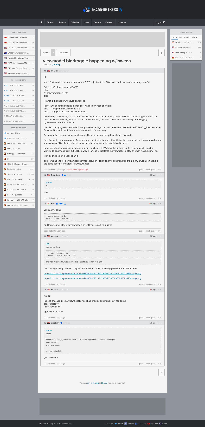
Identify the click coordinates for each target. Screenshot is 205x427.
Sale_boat (55, 175)
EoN (53, 204)
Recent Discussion (19, 128)
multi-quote (150, 170)
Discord (130, 424)
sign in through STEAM (96, 383)
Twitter (120, 424)
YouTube (154, 424)
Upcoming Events (18, 80)
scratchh (55, 323)
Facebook (142, 424)
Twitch (164, 424)
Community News (19, 32)
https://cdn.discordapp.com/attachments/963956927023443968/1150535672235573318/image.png (92, 273)
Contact (41, 423)
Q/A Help (56, 64)
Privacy (49, 423)
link (159, 170)
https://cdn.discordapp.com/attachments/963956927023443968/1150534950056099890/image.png (92, 278)
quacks (54, 71)
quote (141, 170)
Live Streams (186, 32)
